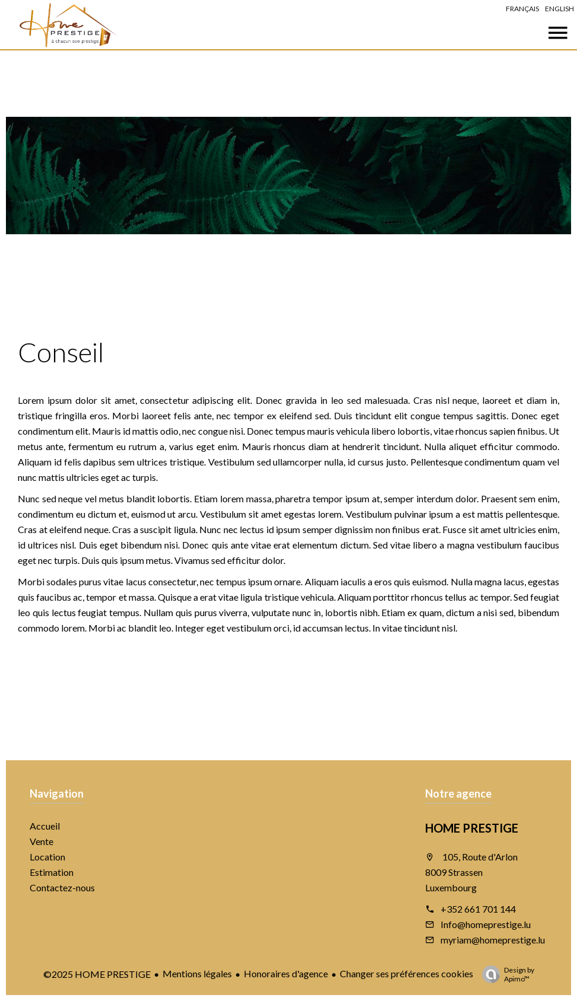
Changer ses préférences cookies (406, 973)
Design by (505, 974)
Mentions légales (197, 973)
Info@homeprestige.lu (486, 924)
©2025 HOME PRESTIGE (97, 974)
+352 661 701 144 (478, 908)
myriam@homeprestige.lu (493, 939)
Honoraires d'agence (286, 973)
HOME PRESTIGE (471, 828)
